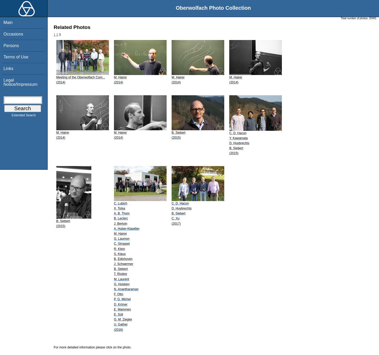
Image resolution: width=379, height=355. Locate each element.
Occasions (13, 34)
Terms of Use (15, 57)
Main (8, 22)
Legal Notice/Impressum (20, 82)
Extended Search (24, 116)
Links (8, 68)
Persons (11, 45)
